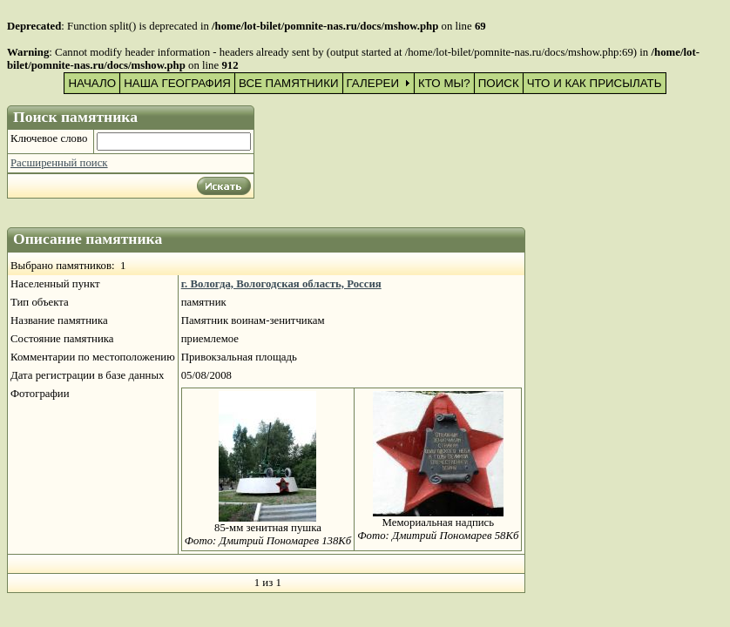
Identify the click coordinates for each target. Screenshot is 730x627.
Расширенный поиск (59, 163)
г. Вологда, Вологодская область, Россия (281, 284)
